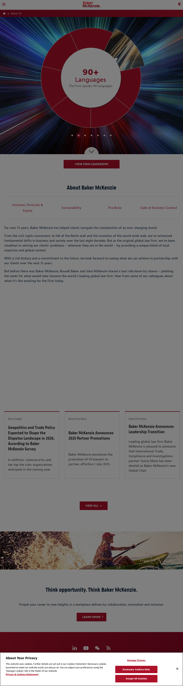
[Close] (177, 669)
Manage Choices (136, 660)
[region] (91, 669)
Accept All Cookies (136, 678)
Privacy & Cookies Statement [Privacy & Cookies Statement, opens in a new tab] (22, 674)
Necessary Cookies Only (136, 669)
